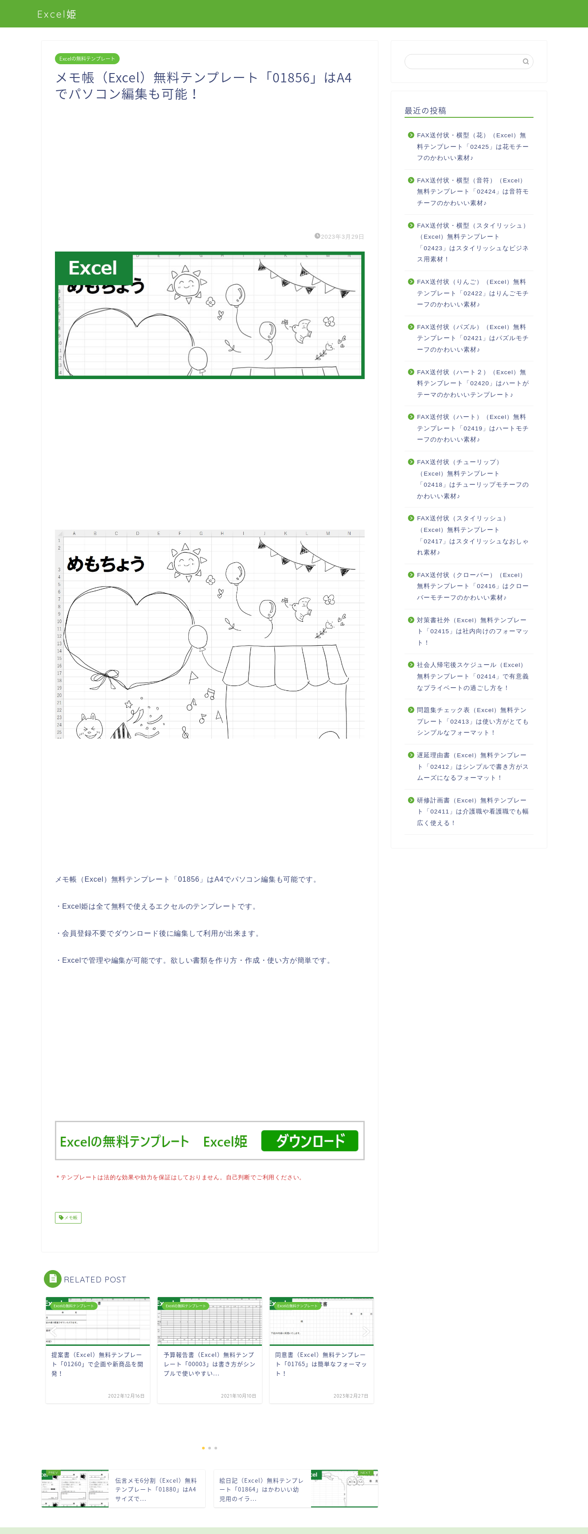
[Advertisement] (210, 164)
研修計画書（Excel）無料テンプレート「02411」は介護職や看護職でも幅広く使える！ (473, 811)
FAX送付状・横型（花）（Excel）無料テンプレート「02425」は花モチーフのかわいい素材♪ (473, 146)
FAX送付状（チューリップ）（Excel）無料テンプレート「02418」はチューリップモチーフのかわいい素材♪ (473, 479)
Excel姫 (57, 14)
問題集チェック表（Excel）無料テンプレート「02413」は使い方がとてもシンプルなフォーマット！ (473, 721)
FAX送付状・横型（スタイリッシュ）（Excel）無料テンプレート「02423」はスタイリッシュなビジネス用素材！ (473, 242)
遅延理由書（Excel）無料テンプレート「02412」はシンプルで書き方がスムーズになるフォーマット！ (473, 766)
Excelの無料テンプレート (87, 58)
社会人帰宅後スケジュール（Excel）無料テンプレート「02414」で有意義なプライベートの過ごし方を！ (473, 676)
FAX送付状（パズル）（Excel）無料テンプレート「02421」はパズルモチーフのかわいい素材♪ (473, 338)
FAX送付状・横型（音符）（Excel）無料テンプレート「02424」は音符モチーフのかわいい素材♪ (473, 191)
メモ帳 (70, 1216)
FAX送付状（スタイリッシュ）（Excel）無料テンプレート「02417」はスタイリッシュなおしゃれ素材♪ (473, 535)
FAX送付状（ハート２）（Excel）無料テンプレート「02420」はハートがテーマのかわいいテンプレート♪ (473, 383)
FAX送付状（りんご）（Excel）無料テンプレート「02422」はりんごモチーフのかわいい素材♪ (473, 293)
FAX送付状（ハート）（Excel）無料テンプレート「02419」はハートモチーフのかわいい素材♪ (473, 428)
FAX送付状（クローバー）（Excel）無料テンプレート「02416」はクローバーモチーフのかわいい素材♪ (473, 586)
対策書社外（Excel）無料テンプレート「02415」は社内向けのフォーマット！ (473, 631)
